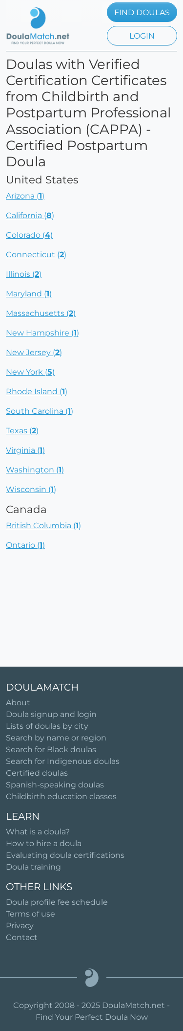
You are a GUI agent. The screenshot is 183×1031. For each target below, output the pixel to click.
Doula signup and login (51, 714)
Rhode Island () (36, 391)
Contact (22, 937)
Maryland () (29, 293)
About (18, 702)
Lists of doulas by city (47, 726)
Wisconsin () (31, 489)
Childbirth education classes (61, 796)
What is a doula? (38, 831)
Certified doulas (37, 773)
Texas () (22, 430)
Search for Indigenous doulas (63, 761)
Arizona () (25, 196)
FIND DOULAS (142, 12)
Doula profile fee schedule (57, 902)
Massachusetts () (41, 313)
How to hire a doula (43, 843)
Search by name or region (56, 737)
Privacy (20, 925)
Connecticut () (36, 254)
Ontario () (25, 545)
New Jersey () (34, 352)
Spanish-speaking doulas (55, 784)
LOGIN (142, 36)
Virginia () (25, 450)
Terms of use (30, 914)
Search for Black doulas (51, 749)
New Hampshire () (42, 332)
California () (30, 215)
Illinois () (23, 274)
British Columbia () (43, 525)
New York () (30, 372)
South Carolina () (39, 411)
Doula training (33, 867)
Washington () (35, 469)
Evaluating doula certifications (65, 855)
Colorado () (29, 235)
